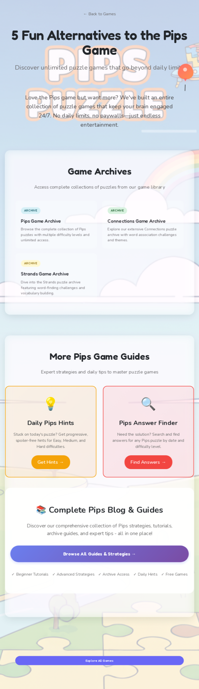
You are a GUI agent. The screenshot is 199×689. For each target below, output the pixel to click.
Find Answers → (148, 462)
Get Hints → (51, 462)
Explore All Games (99, 660)
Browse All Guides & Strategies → (99, 553)
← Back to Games (99, 14)
